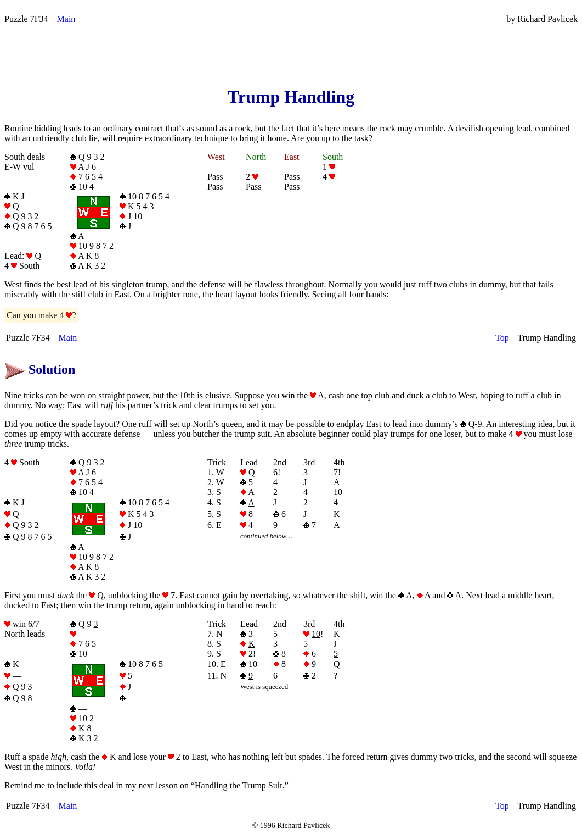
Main (66, 19)
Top (502, 337)
